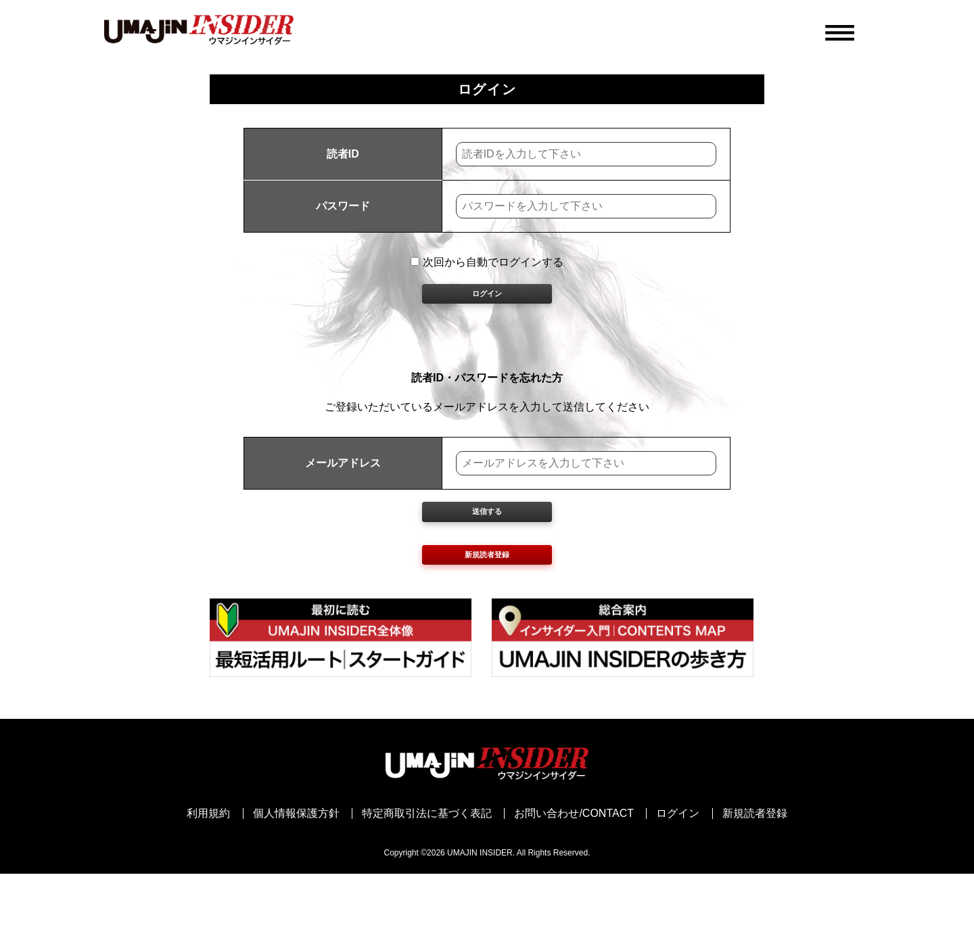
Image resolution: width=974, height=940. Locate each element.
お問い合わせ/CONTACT (574, 879)
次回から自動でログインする (487, 262)
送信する (487, 549)
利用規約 (208, 879)
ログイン (487, 309)
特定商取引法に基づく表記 (427, 879)
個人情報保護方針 (296, 879)
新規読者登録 (487, 613)
